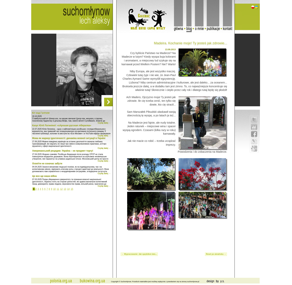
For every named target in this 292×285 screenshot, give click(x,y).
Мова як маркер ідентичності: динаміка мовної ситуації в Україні (68, 138)
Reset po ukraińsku (214, 254)
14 (68, 189)
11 (58, 189)
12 (61, 189)
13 (65, 189)
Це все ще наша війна (44, 176)
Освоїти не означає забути (47, 163)
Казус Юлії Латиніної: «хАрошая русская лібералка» (61, 125)
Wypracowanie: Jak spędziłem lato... (140, 254)
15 (72, 189)
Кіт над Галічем (40, 113)
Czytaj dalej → (104, 123)
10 (54, 189)
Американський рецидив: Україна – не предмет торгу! (62, 150)
